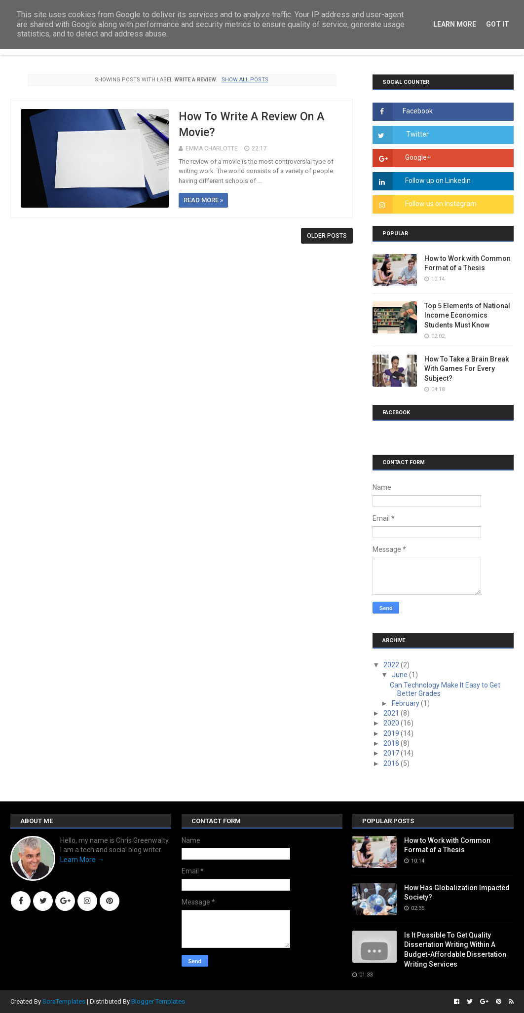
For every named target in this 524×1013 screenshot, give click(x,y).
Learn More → (82, 860)
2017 (392, 753)
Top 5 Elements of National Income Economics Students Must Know (467, 315)
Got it (497, 24)
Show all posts (245, 79)
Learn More (454, 24)
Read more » (203, 200)
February (406, 703)
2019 (392, 733)
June (400, 675)
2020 (392, 723)
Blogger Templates (158, 1001)
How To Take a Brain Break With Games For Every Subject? (466, 368)
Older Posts (327, 235)
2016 (392, 763)
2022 (392, 665)
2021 (392, 713)
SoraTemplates (63, 1001)
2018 (392, 743)
